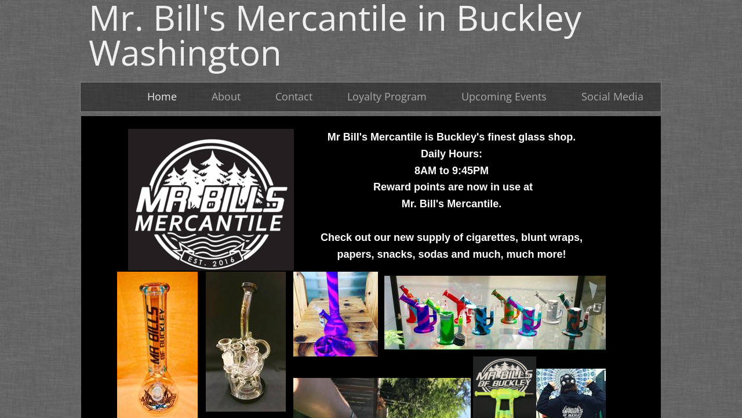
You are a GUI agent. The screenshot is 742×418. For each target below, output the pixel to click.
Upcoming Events (504, 96)
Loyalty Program (387, 96)
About (226, 96)
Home (162, 96)
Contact (293, 96)
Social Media (612, 96)
